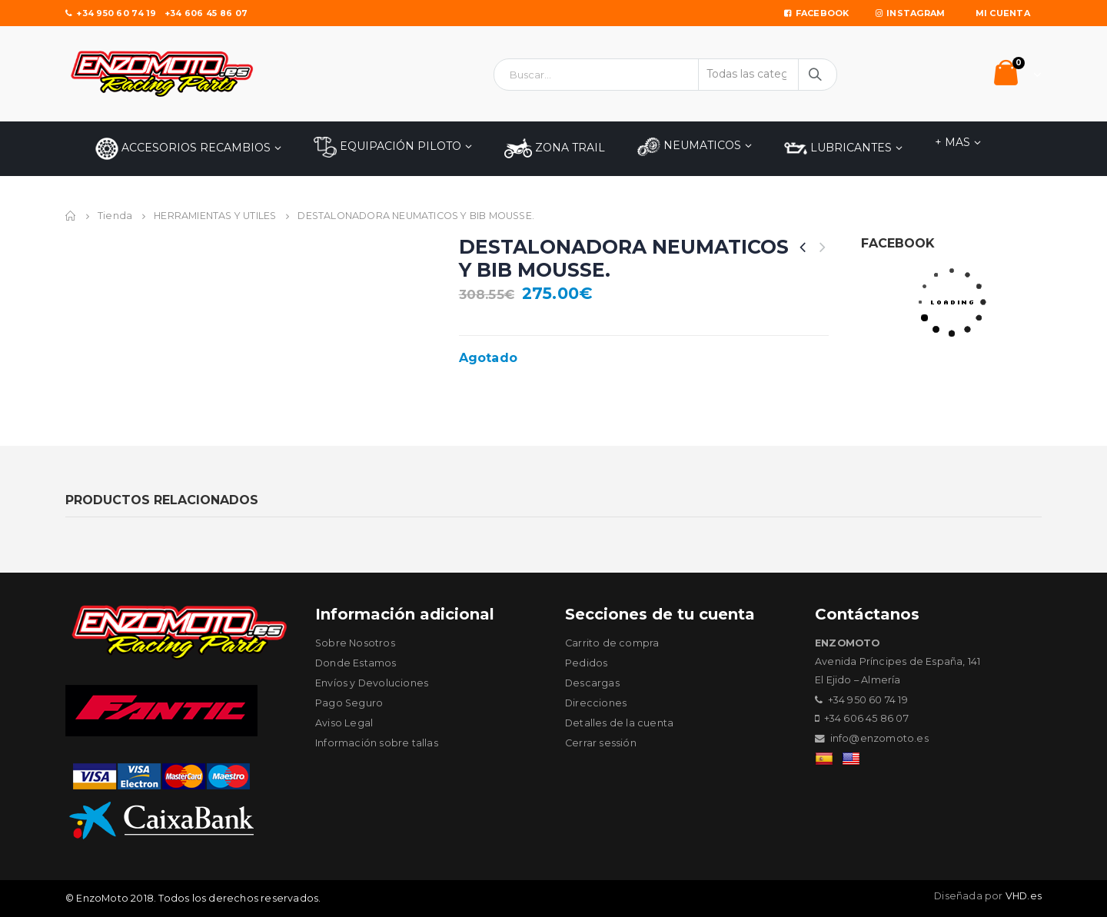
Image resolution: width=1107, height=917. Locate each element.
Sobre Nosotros (355, 643)
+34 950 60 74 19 (111, 13)
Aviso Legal (344, 723)
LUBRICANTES (838, 148)
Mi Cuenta (1003, 13)
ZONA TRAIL (554, 148)
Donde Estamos (356, 663)
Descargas (592, 683)
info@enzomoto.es (879, 738)
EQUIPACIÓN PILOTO (387, 147)
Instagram (911, 13)
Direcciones (596, 703)
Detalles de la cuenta (619, 723)
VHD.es (1024, 896)
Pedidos (586, 663)
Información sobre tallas (376, 743)
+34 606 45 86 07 (206, 13)
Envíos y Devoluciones (371, 683)
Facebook (816, 13)
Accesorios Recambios (183, 149)
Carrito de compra (612, 643)
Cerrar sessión (601, 743)
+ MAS (952, 142)
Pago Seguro (349, 703)
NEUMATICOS (689, 146)
